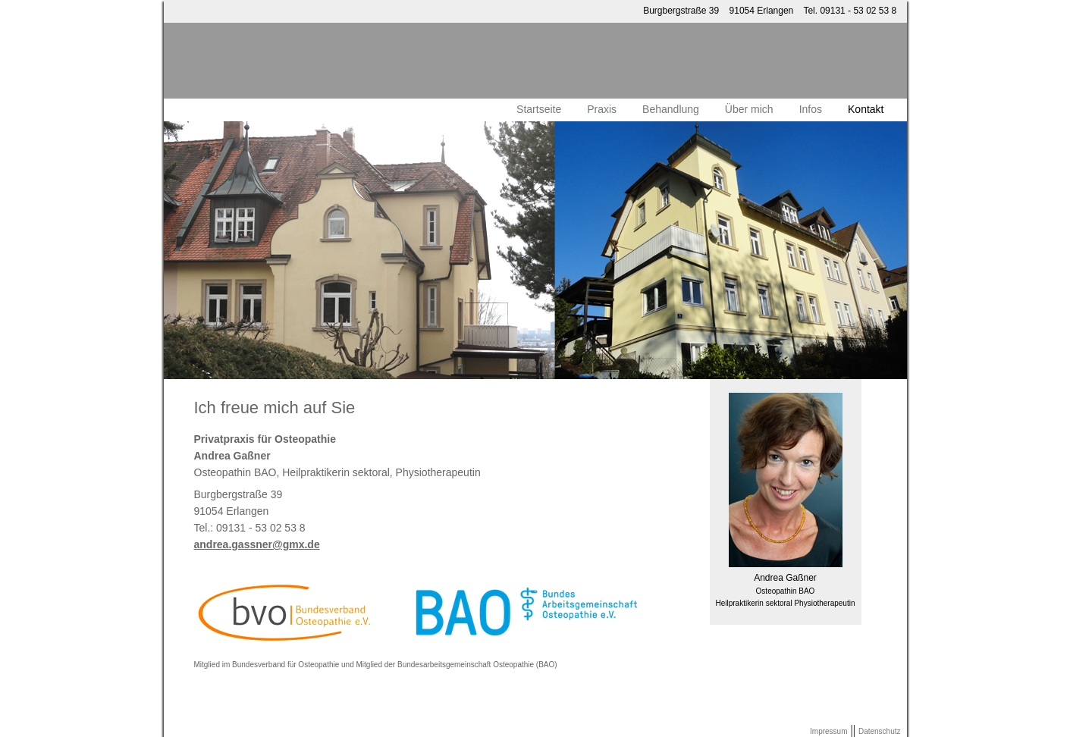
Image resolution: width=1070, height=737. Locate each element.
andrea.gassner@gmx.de (257, 544)
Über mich (749, 109)
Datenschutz (879, 731)
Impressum (828, 731)
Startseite (538, 109)
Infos (810, 109)
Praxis (602, 109)
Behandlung (670, 109)
